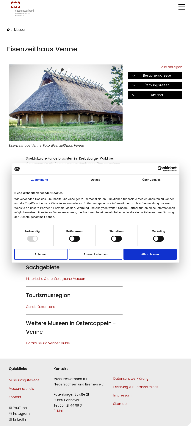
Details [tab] (95, 179)
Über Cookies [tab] (151, 179)
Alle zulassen (150, 254)
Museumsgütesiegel (24, 380)
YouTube (18, 408)
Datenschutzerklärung (130, 378)
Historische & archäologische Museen (55, 279)
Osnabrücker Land (40, 307)
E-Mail (58, 411)
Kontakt (15, 397)
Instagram (19, 413)
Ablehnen (41, 254)
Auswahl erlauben (95, 254)
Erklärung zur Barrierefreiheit (135, 387)
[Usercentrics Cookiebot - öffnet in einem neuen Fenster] (160, 169)
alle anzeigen (171, 67)
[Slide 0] (62, 69)
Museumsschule (21, 388)
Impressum (122, 395)
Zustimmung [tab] (39, 179)
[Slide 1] (69, 69)
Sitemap (120, 404)
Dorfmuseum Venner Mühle (48, 343)
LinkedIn (17, 419)
